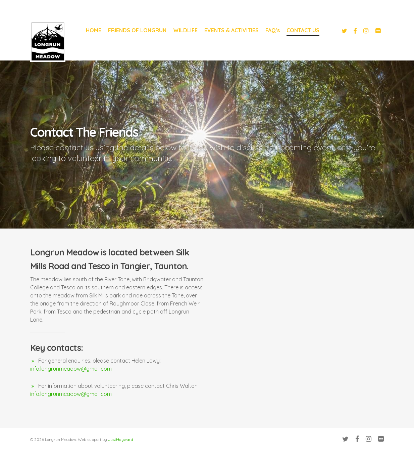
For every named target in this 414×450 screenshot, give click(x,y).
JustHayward (120, 439)
